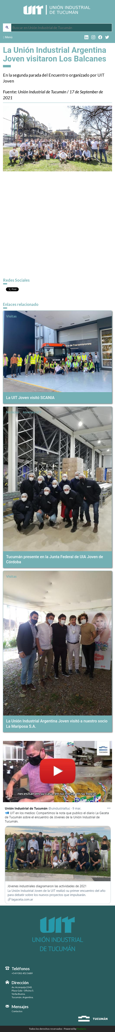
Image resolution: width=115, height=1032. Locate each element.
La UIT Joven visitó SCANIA (30, 397)
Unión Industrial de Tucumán (57, 12)
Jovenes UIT (32, 412)
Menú (7, 37)
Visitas (11, 316)
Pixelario (81, 1028)
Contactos (17, 1011)
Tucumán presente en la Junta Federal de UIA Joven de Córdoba (54, 559)
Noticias (12, 412)
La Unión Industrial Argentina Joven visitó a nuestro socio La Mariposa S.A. (57, 724)
